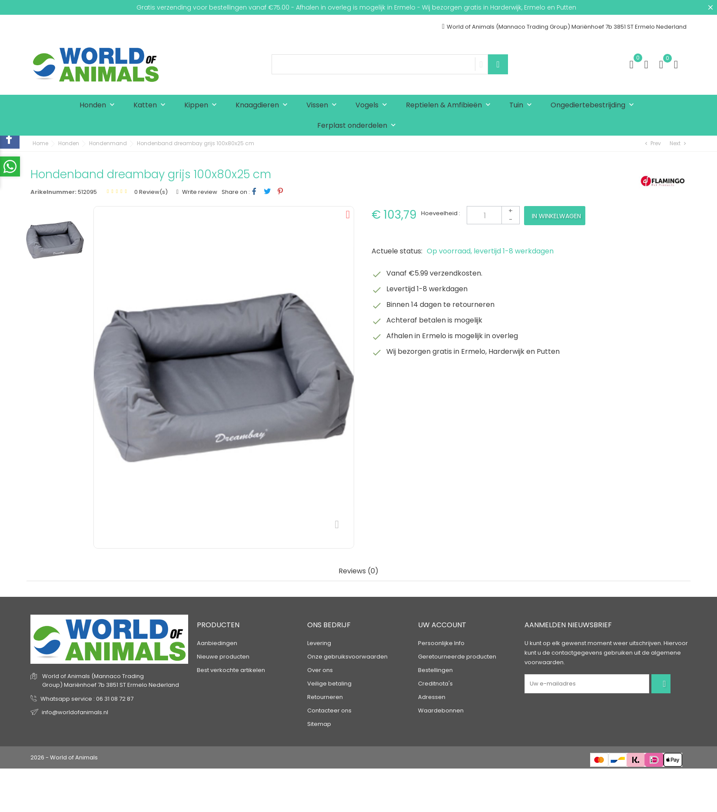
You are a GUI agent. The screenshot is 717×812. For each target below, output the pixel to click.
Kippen (202, 105)
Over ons (320, 670)
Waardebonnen (441, 710)
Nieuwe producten (223, 656)
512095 (87, 192)
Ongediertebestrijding (594, 105)
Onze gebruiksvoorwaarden (347, 656)
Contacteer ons (329, 710)
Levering (319, 643)
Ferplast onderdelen (358, 126)
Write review (199, 192)
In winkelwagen (556, 216)
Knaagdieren (264, 105)
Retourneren (325, 697)
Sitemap (319, 724)
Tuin (522, 105)
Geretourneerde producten (457, 656)
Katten (151, 105)
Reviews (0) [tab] (358, 571)
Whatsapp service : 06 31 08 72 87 (86, 699)
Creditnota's (435, 683)
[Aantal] (493, 215)
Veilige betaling (329, 683)
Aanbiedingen (217, 643)
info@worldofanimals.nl (75, 712)
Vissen (323, 105)
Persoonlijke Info (441, 643)
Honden (99, 105)
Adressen (431, 697)
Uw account (442, 625)
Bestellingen (435, 670)
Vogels (373, 105)
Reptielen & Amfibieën (450, 105)
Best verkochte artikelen (231, 670)
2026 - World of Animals (64, 757)
